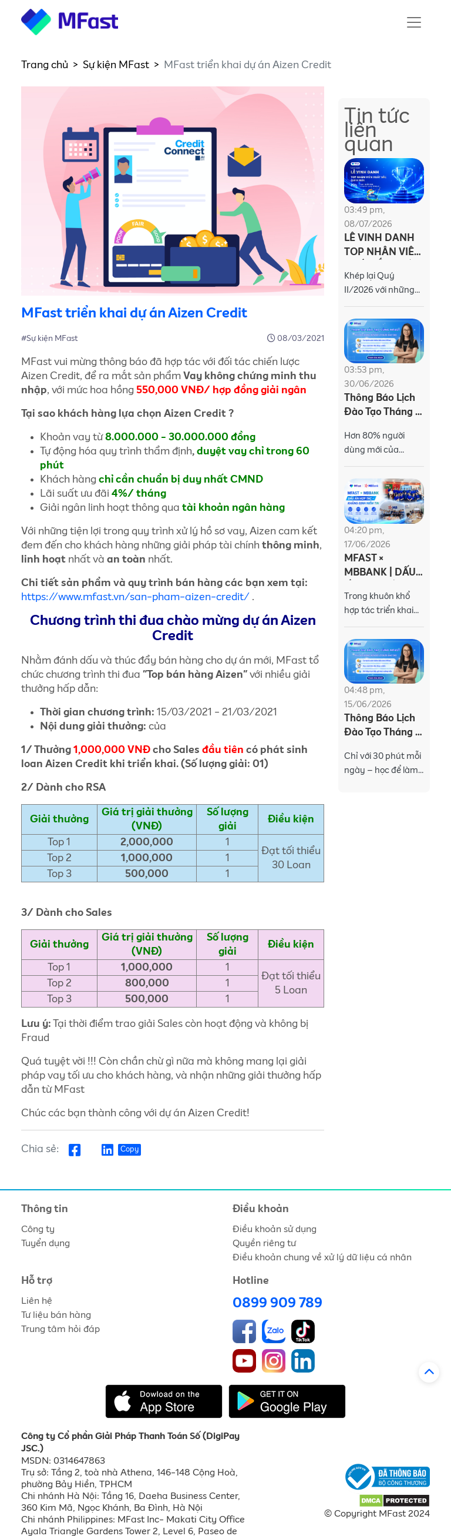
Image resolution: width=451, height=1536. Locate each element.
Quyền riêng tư (264, 1243)
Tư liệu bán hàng (56, 1315)
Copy (129, 1149)
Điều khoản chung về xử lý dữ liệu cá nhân (322, 1257)
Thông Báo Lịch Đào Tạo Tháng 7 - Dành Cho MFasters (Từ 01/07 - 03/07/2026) (382, 406)
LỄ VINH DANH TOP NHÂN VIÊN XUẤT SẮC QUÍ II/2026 (383, 246)
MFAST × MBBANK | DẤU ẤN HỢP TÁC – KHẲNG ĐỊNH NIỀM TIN (380, 567)
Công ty (38, 1229)
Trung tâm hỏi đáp (60, 1329)
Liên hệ (36, 1301)
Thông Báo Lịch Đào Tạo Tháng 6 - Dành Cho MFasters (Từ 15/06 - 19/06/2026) (382, 727)
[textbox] (172, 472)
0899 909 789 (277, 1303)
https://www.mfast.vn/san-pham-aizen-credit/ (135, 597)
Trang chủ (44, 65)
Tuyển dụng (45, 1243)
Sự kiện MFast (116, 65)
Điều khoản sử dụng (275, 1229)
